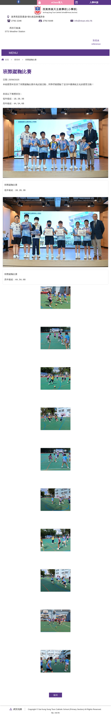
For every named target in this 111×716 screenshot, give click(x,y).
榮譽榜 (17, 60)
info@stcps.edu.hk (83, 20)
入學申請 (94, 2)
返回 (55, 695)
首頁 (7, 60)
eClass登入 (57, 2)
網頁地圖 (17, 709)
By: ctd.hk (55, 713)
